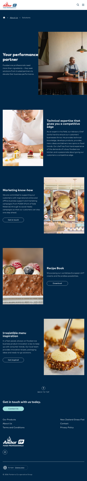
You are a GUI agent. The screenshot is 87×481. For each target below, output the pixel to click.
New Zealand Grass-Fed (72, 420)
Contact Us (13, 409)
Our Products (9, 420)
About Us (7, 424)
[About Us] (14, 17)
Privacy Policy (67, 428)
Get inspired (13, 360)
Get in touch (13, 220)
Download (57, 283)
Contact (64, 424)
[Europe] (4, 17)
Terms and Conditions (13, 428)
